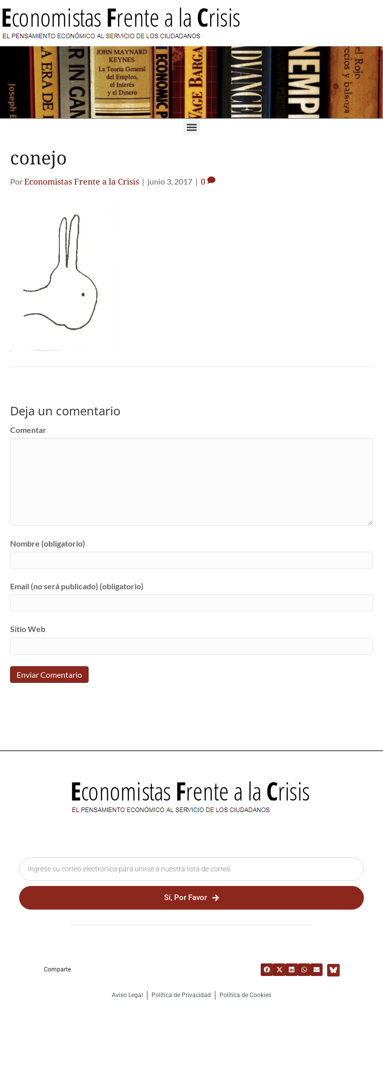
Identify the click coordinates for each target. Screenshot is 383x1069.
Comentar (28, 429)
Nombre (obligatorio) (47, 543)
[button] (191, 127)
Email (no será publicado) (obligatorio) (76, 586)
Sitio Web (27, 629)
